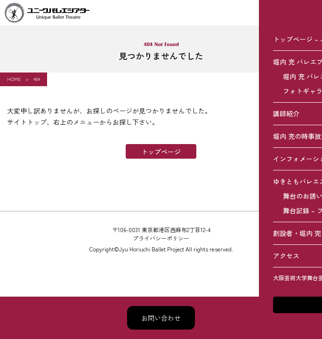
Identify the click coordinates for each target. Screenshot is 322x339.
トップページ (161, 151)
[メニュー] (309, 12)
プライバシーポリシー (161, 238)
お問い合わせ (161, 318)
